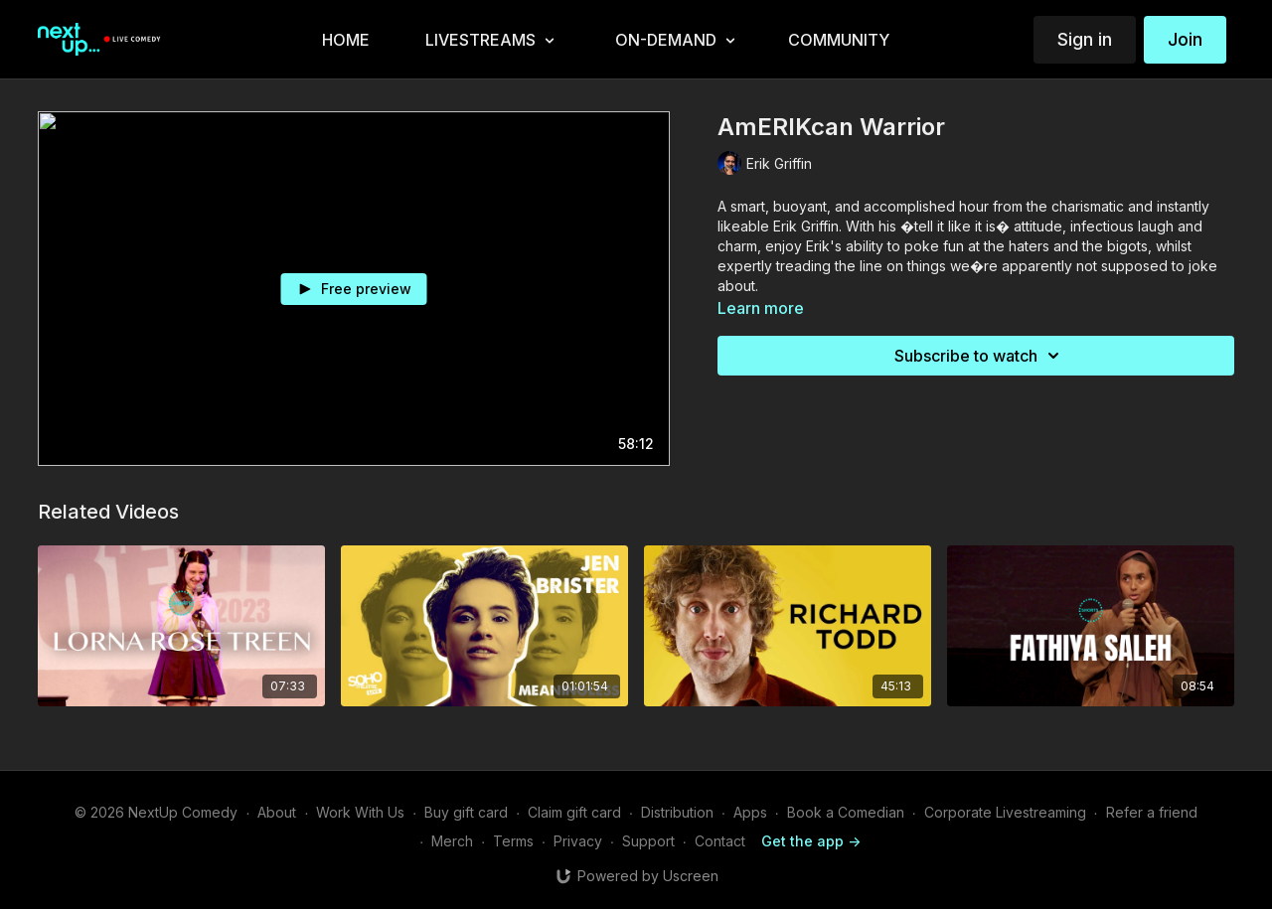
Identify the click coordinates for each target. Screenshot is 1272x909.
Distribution (677, 812)
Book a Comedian (845, 812)
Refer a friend (1151, 812)
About (276, 812)
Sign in (1084, 39)
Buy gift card (466, 812)
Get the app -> (811, 841)
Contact (720, 841)
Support (648, 841)
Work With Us (360, 812)
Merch (452, 841)
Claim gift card (574, 812)
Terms (513, 841)
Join (1185, 39)
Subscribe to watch (979, 356)
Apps (750, 812)
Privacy (578, 841)
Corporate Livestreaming (1005, 812)
